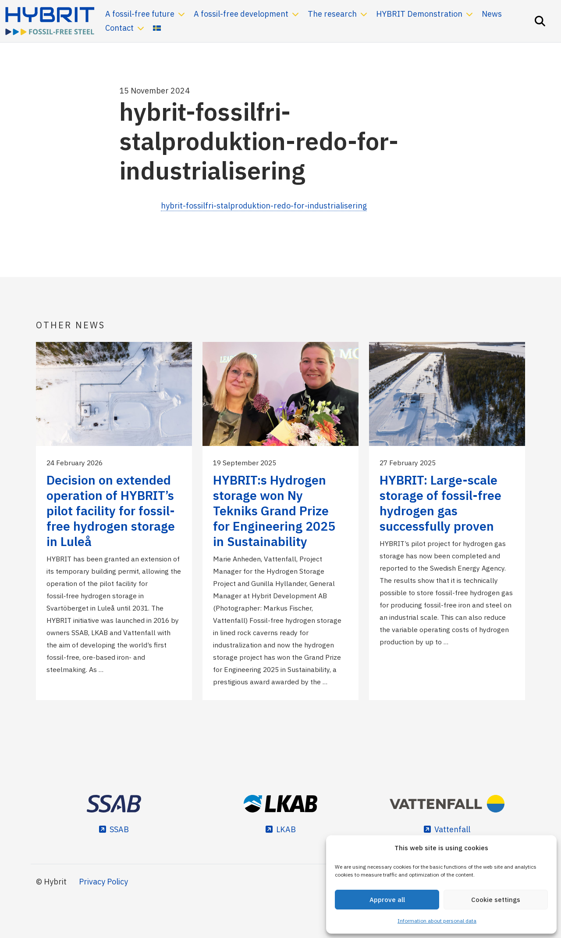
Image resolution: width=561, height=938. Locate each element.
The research (332, 14)
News (492, 14)
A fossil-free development (241, 14)
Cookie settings (495, 899)
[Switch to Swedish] (157, 28)
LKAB (286, 829)
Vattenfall (452, 829)
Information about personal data (437, 920)
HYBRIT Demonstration (419, 14)
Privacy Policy (103, 882)
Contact (119, 28)
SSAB (119, 829)
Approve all (387, 899)
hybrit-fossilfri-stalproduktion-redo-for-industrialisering (264, 206)
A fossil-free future (139, 14)
